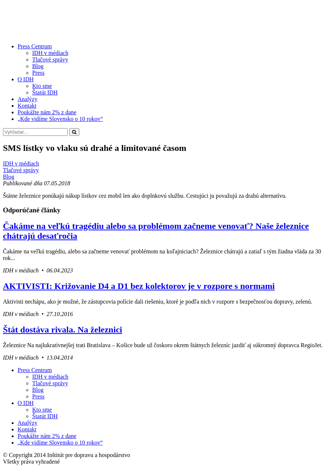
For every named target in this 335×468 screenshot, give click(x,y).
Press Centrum (35, 46)
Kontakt (27, 106)
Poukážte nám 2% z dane (47, 112)
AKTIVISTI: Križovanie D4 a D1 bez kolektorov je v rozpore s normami (139, 286)
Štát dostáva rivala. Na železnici (62, 329)
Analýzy (27, 99)
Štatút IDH (45, 92)
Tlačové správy (50, 59)
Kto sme (42, 86)
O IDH (26, 79)
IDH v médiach (50, 53)
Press (38, 73)
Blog (38, 66)
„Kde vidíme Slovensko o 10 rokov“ (60, 119)
